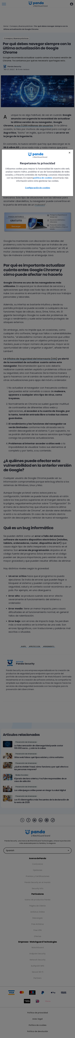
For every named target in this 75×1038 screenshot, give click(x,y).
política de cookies (42, 178)
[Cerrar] (69, 153)
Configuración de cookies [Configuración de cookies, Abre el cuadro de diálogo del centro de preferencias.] (37, 187)
